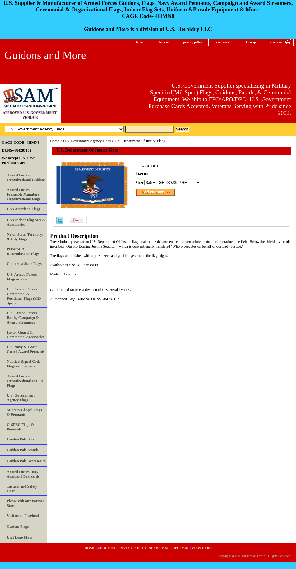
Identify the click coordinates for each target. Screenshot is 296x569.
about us (163, 42)
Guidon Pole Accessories (26, 461)
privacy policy (192, 42)
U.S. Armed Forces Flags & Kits (22, 276)
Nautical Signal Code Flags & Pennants (23, 363)
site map (250, 42)
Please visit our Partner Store (25, 503)
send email (223, 42)
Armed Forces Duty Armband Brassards (23, 474)
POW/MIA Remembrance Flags (23, 251)
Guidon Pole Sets (20, 439)
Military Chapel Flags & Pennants (24, 412)
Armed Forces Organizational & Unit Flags (25, 381)
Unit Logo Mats (19, 537)
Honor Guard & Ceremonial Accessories (25, 334)
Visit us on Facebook (23, 515)
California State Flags (24, 264)
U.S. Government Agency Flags (87, 141)
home (139, 42)
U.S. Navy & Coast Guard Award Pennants (25, 349)
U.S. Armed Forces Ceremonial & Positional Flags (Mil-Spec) (24, 296)
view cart (276, 42)
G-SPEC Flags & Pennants (20, 426)
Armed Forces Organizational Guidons (26, 177)
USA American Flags (23, 209)
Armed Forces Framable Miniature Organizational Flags (23, 194)
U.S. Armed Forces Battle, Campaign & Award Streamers (23, 318)
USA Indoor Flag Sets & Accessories (26, 222)
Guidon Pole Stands (22, 450)
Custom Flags (18, 526)
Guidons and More (45, 55)
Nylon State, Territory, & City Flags (25, 236)
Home (54, 141)
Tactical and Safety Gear (22, 488)
